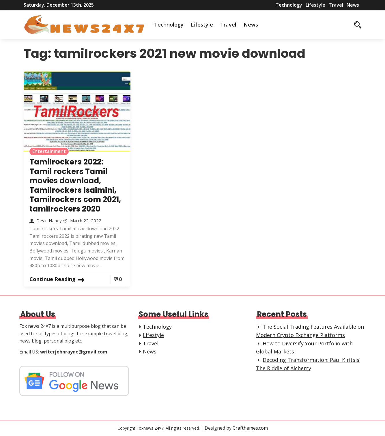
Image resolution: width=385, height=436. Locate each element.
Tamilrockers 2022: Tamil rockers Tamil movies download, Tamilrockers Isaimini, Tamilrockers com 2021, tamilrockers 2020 (75, 185)
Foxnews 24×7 (150, 428)
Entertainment (49, 151)
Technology (289, 5)
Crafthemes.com (250, 428)
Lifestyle (315, 5)
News (353, 5)
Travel (336, 5)
